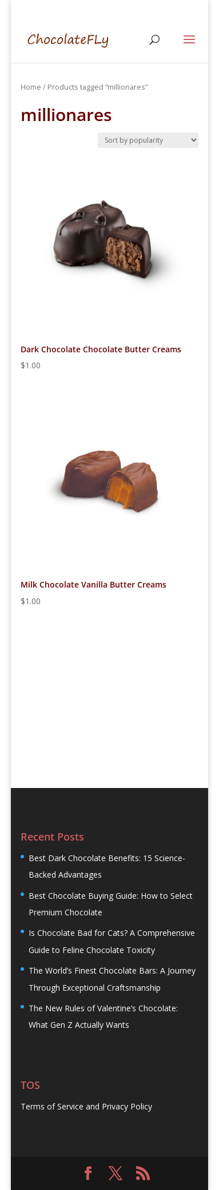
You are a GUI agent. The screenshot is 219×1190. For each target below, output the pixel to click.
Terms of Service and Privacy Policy (86, 1106)
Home (31, 87)
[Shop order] (148, 140)
